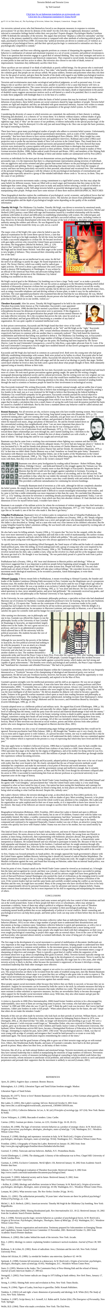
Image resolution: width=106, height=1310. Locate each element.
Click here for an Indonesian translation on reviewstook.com (53, 14)
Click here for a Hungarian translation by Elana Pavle (51, 17)
